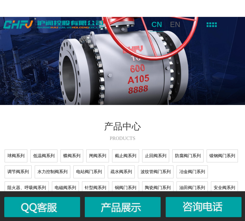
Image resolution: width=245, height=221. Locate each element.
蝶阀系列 (71, 155)
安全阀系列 (224, 187)
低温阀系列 (44, 155)
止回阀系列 (155, 155)
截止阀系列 (125, 155)
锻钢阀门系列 (222, 155)
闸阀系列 (97, 155)
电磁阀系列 (65, 187)
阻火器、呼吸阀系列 (26, 187)
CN (156, 24)
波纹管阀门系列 (156, 171)
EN (175, 24)
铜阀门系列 (125, 187)
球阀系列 (16, 155)
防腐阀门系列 (188, 155)
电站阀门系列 (89, 171)
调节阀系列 (18, 171)
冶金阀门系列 (192, 171)
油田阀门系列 (192, 187)
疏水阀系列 (121, 171)
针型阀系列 (95, 187)
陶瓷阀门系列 (158, 187)
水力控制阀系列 (52, 171)
